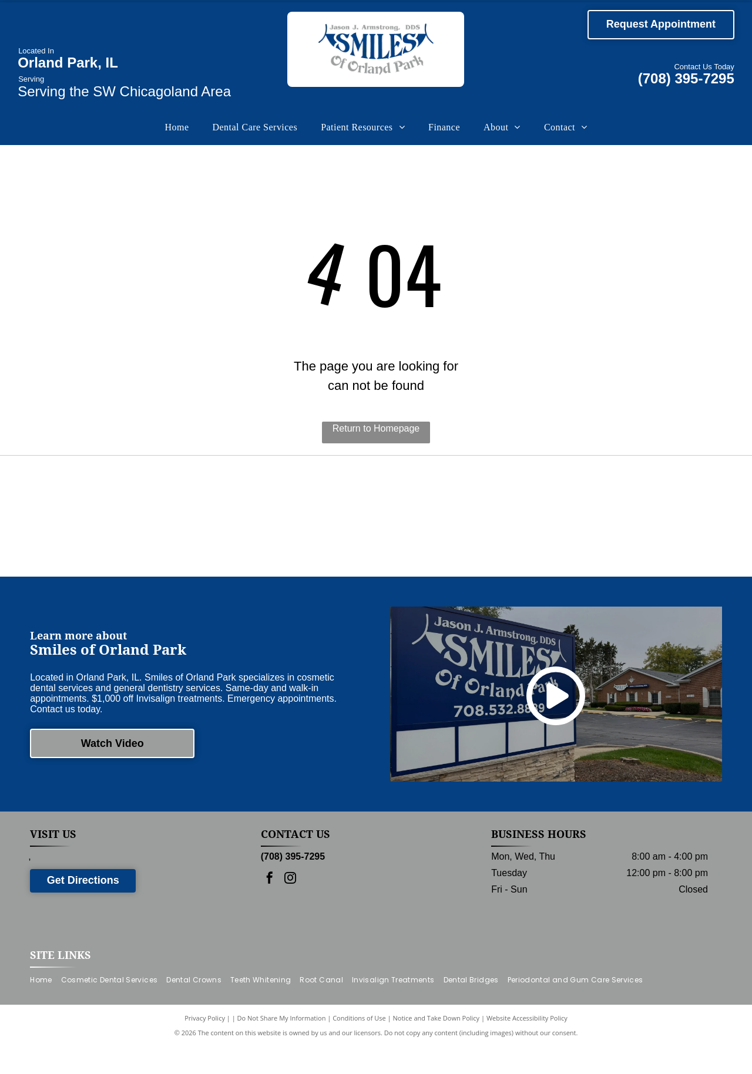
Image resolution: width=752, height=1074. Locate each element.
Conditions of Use (359, 1046)
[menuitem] (176, 127)
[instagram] (290, 907)
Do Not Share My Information (281, 1046)
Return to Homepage (376, 428)
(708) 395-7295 (686, 78)
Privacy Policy (204, 1046)
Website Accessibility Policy (527, 1046)
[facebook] (269, 907)
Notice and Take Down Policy (436, 1046)
